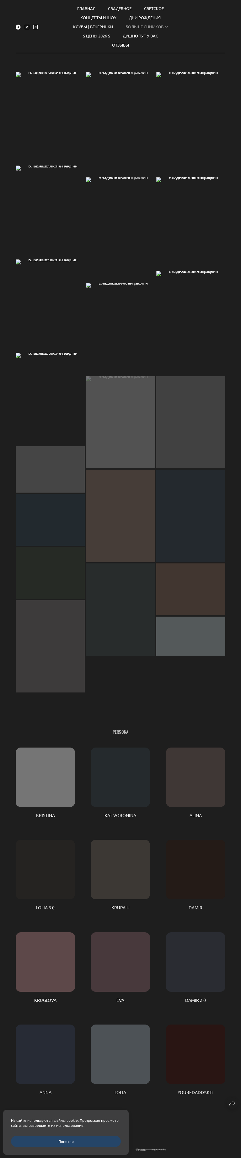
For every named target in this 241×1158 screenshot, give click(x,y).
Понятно (66, 1141)
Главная (86, 5)
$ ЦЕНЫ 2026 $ (96, 33)
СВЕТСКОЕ (154, 5)
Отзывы (120, 42)
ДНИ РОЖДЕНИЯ (145, 14)
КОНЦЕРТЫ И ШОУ (98, 14)
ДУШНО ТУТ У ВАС (140, 33)
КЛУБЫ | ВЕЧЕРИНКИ (93, 23)
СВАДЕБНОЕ (119, 5)
